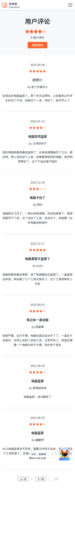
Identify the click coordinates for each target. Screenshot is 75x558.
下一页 (41, 479)
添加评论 (37, 45)
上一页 (23, 479)
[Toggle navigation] (70, 5)
